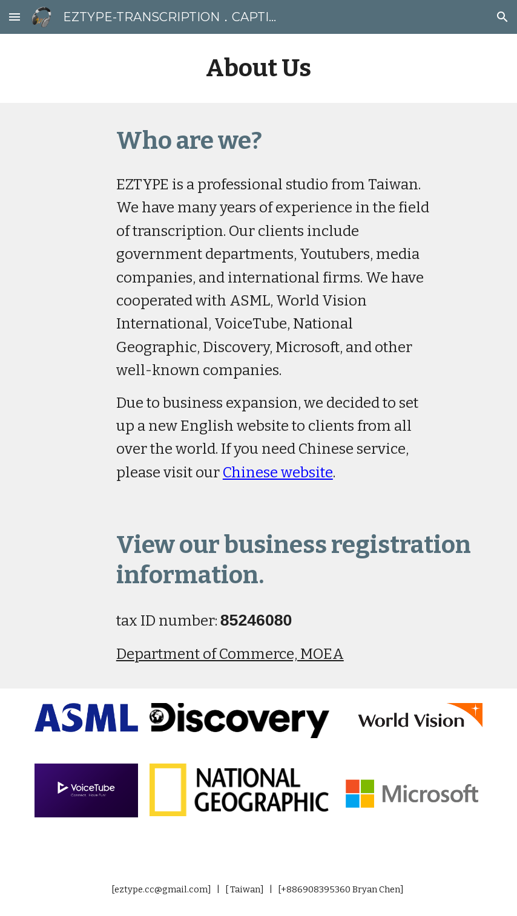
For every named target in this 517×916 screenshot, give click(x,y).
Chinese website (278, 472)
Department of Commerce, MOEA (230, 654)
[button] (14, 16)
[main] (258, 68)
